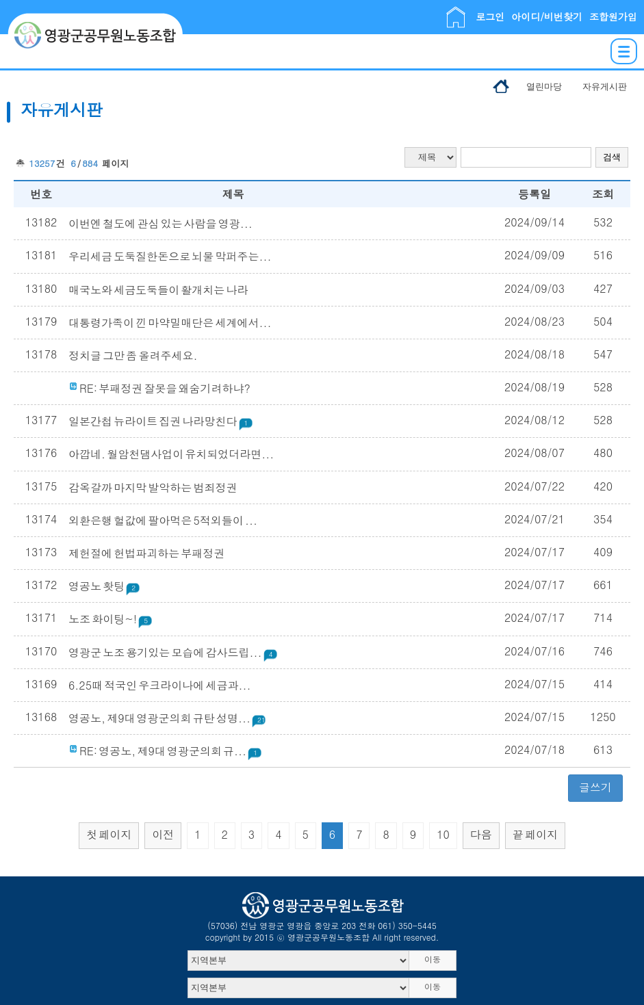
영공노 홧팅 (104, 586)
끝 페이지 (535, 834)
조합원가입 (613, 16)
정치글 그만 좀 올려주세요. (132, 355)
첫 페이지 (108, 834)
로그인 (490, 16)
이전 (163, 834)
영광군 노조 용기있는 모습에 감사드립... (173, 652)
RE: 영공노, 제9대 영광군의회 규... (165, 751)
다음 (481, 834)
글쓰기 (595, 787)
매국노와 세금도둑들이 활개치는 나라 (158, 290)
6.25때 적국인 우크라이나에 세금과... (159, 685)
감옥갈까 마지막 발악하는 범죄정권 (152, 487)
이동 (432, 959)
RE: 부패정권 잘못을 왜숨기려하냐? (159, 388)
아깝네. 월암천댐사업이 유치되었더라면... (171, 454)
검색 (612, 157)
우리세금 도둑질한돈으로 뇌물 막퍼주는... (169, 256)
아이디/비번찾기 (546, 16)
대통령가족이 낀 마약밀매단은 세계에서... (169, 322)
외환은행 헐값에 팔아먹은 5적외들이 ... (162, 520)
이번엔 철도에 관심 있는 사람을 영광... (160, 223)
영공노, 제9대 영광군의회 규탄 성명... (169, 718)
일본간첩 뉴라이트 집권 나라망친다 (160, 421)
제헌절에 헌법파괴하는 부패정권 (146, 553)
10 (443, 834)
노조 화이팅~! (110, 619)
